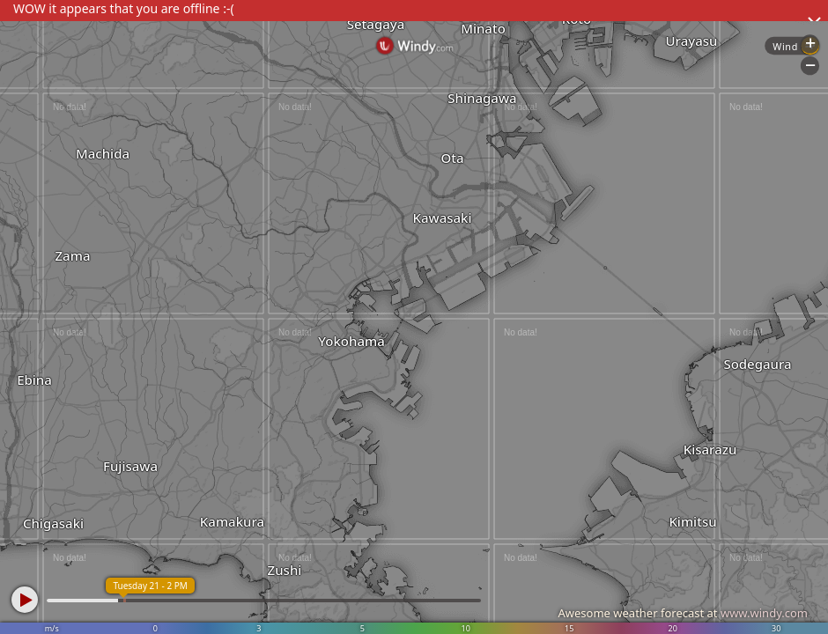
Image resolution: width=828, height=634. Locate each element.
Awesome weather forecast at (683, 613)
